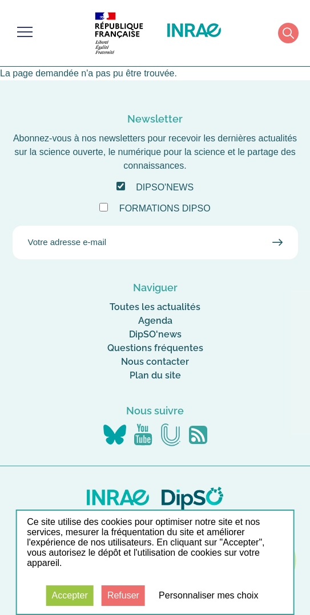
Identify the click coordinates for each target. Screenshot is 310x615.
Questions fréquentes (155, 348)
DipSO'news (165, 187)
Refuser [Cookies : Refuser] (123, 595)
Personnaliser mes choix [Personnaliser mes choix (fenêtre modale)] (208, 595)
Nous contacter (155, 361)
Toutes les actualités (155, 307)
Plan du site (155, 375)
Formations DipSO (165, 208)
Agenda (155, 320)
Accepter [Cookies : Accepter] (70, 595)
